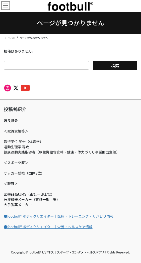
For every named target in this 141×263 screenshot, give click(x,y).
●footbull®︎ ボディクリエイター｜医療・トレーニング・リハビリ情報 (59, 216)
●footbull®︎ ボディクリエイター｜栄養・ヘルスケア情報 (48, 226)
